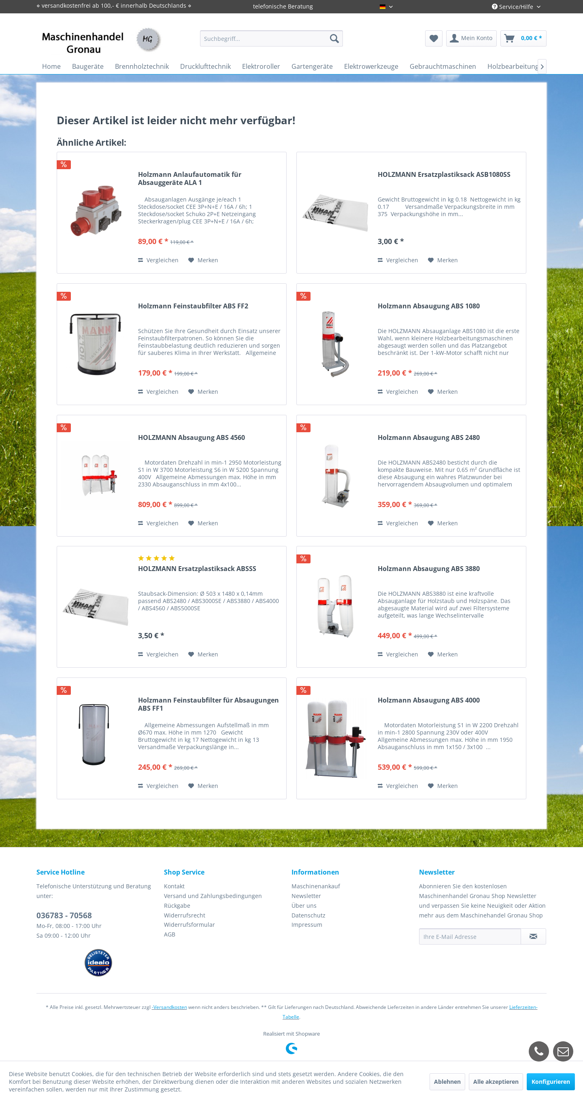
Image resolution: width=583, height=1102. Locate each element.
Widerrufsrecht (184, 915)
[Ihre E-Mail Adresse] (470, 936)
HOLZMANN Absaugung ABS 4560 (191, 437)
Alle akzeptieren (496, 1081)
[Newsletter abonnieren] (533, 936)
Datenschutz (309, 915)
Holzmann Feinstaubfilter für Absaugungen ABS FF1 (208, 704)
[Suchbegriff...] (271, 38)
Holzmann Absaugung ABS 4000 (429, 700)
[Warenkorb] (523, 38)
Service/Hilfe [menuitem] (513, 7)
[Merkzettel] (434, 38)
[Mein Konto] (471, 38)
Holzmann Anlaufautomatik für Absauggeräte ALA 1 (189, 178)
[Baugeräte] (87, 66)
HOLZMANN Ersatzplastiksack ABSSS (197, 569)
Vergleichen (158, 260)
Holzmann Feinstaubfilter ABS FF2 (193, 306)
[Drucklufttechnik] (205, 66)
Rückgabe (177, 905)
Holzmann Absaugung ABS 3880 (429, 569)
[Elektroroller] (261, 66)
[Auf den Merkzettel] (203, 260)
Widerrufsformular (189, 924)
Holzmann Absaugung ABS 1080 (429, 306)
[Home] (51, 66)
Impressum (307, 924)
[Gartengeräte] (312, 66)
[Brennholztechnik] (141, 66)
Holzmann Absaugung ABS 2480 (429, 437)
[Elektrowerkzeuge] (371, 66)
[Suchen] (334, 38)
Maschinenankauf (316, 886)
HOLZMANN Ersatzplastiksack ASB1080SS (444, 174)
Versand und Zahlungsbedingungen (213, 896)
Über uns (304, 905)
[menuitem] (271, 38)
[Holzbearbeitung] (513, 66)
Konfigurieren (551, 1081)
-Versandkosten (169, 1007)
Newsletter (306, 896)
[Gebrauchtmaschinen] (443, 66)
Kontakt (174, 886)
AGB (169, 934)
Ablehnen (447, 1081)
